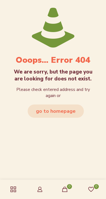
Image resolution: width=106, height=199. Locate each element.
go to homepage (56, 111)
